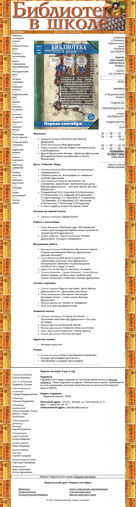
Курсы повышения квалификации (20, 64)
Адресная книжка (17, 151)
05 (119, 136)
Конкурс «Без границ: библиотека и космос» (117, 61)
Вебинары (24, 489)
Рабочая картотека (17, 181)
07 (102, 133)
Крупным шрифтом (17, 166)
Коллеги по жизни (16, 108)
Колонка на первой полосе (17, 38)
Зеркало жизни (16, 128)
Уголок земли (15, 201)
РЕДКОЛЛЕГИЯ (115, 122)
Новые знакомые (17, 158)
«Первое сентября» (116, 167)
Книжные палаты (17, 88)
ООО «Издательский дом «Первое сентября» (69, 500)
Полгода (16, 187)
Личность (17, 122)
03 (111, 136)
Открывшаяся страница (19, 143)
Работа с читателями (18, 55)
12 (123, 145)
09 (111, 133)
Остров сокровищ (17, 80)
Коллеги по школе (17, 116)
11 (119, 133)
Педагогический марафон (33, 494)
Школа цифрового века (82, 494)
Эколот (15, 102)
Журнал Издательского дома (57, 476)
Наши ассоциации (18, 194)
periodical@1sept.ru (77, 407)
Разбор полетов (16, 174)
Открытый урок (27, 491)
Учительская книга (80, 491)
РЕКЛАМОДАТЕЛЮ (113, 108)
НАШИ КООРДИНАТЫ (116, 115)
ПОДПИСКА (118, 103)
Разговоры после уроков (19, 136)
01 (102, 136)
